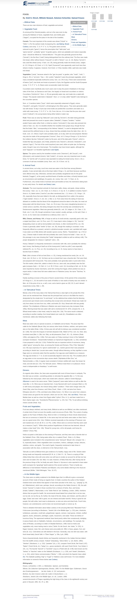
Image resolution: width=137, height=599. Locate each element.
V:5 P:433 (94, 28)
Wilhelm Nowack (46, 18)
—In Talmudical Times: (79, 34)
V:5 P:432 (110, 20)
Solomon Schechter (62, 18)
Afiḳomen (26, 381)
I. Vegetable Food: (77, 29)
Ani (24, 557)
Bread (67, 44)
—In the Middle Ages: (78, 45)
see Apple (55, 150)
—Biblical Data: (76, 26)
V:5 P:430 (94, 20)
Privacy (100, 596)
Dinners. (74, 40)
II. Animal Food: (76, 32)
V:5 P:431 (102, 20)
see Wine (74, 394)
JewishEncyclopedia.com (37, 3)
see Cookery (53, 559)
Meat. (73, 37)
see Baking (60, 44)
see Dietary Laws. (50, 184)
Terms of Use (105, 596)
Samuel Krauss (78, 18)
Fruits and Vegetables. (78, 42)
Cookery (26, 46)
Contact (112, 596)
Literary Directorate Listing (30, 597)
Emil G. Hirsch (32, 18)
